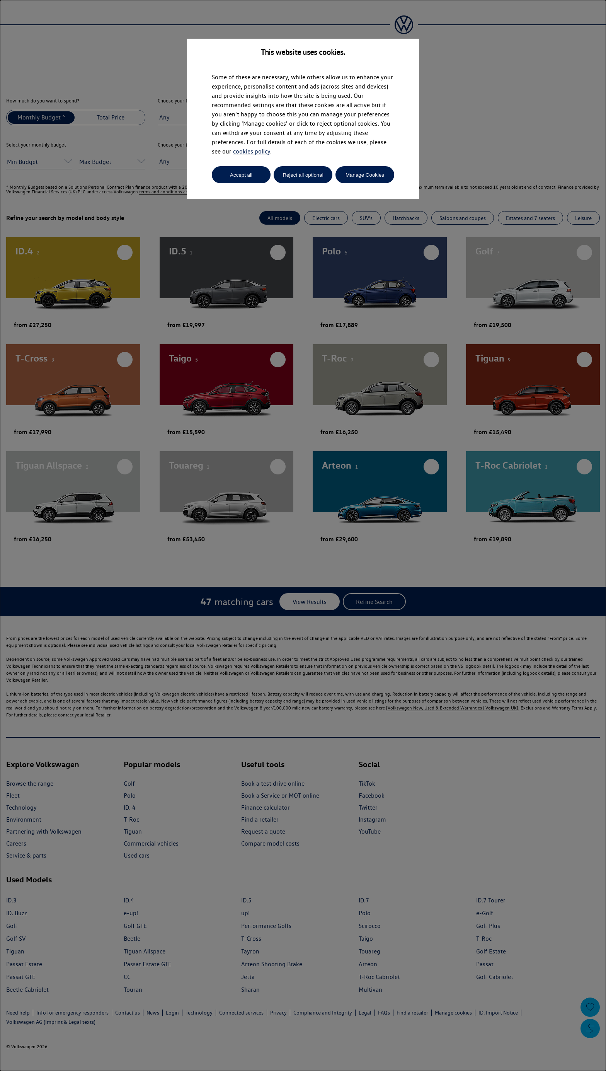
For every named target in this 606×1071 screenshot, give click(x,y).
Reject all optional (303, 175)
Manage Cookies (365, 175)
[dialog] (303, 535)
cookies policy (251, 151)
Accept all (241, 175)
